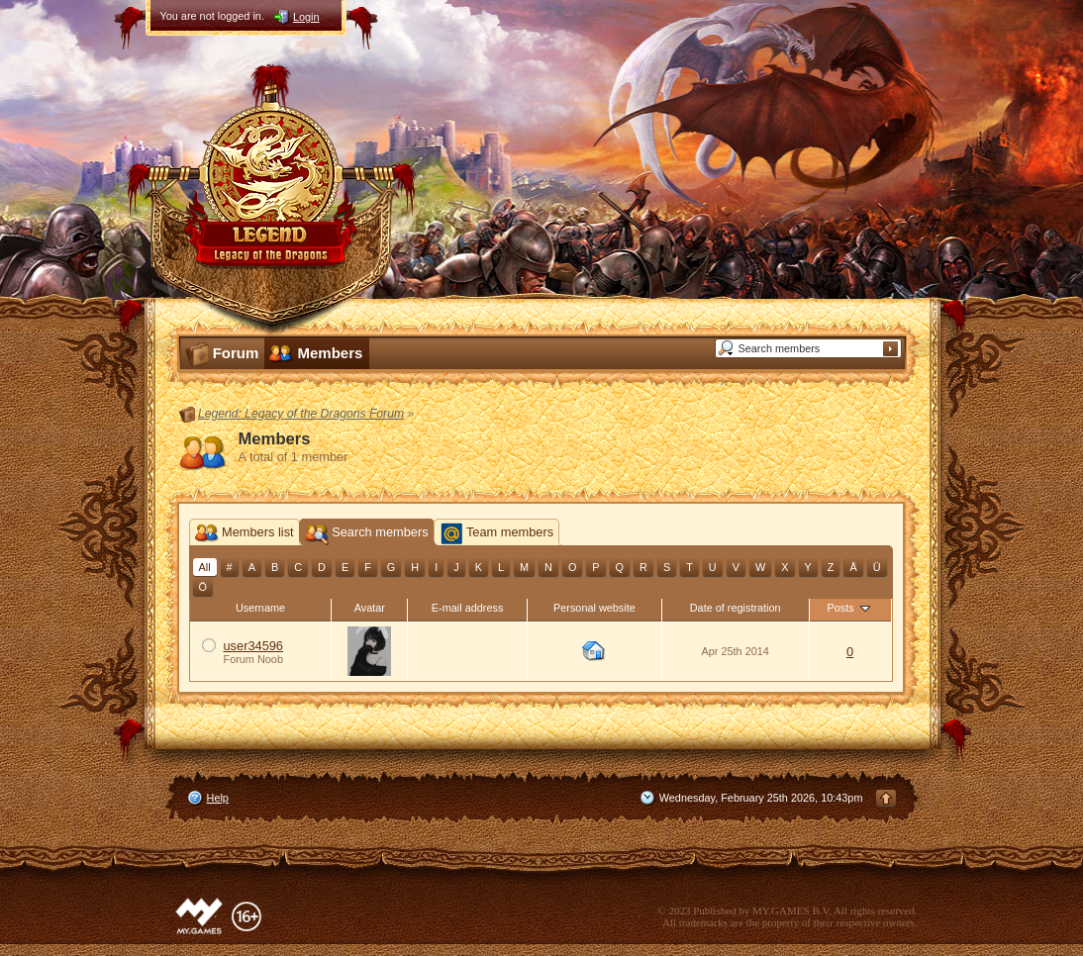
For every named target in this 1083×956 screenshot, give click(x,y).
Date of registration (735, 608)
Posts (849, 608)
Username (260, 608)
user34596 (253, 645)
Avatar (369, 608)
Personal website (594, 608)
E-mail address (468, 608)
